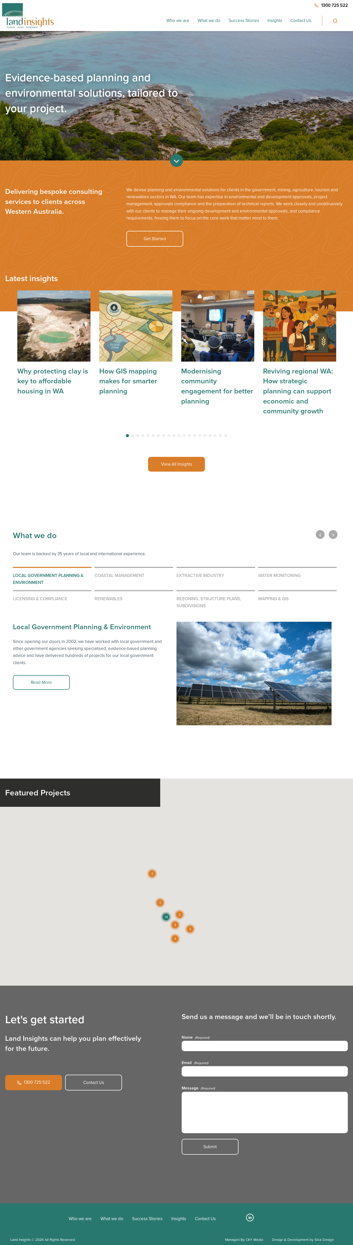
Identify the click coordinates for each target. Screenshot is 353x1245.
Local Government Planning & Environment (48, 578)
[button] (166, 917)
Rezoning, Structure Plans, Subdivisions (209, 602)
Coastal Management (119, 575)
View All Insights (176, 464)
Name (195, 1037)
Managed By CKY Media (244, 1239)
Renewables (108, 599)
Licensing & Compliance (40, 599)
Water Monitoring (279, 575)
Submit (210, 1147)
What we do (209, 20)
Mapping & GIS (273, 599)
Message (198, 1088)
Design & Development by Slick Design (303, 1239)
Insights (274, 20)
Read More (41, 682)
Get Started (155, 239)
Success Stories (244, 20)
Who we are (177, 20)
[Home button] (28, 15)
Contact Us (300, 20)
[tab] (127, 435)
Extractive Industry (200, 575)
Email (195, 1063)
